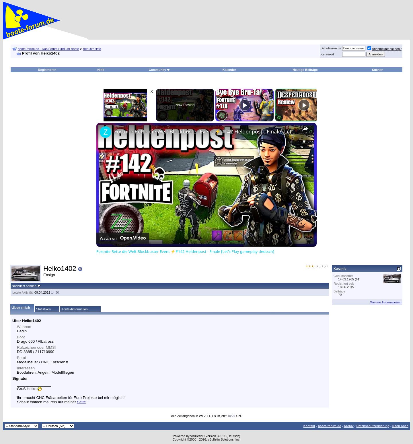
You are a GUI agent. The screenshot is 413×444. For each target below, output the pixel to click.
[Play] (244, 105)
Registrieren (47, 69)
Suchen (377, 69)
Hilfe (101, 69)
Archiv (348, 426)
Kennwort (327, 54)
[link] (105, 132)
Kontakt (309, 426)
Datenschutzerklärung (372, 426)
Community (159, 69)
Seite (81, 402)
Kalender (229, 69)
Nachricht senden (24, 286)
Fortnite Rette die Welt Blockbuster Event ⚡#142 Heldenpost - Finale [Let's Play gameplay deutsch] (205, 131)
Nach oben (400, 426)
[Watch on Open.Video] (122, 238)
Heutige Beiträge (305, 69)
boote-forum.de (329, 426)
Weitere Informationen (385, 302)
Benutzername (331, 48)
